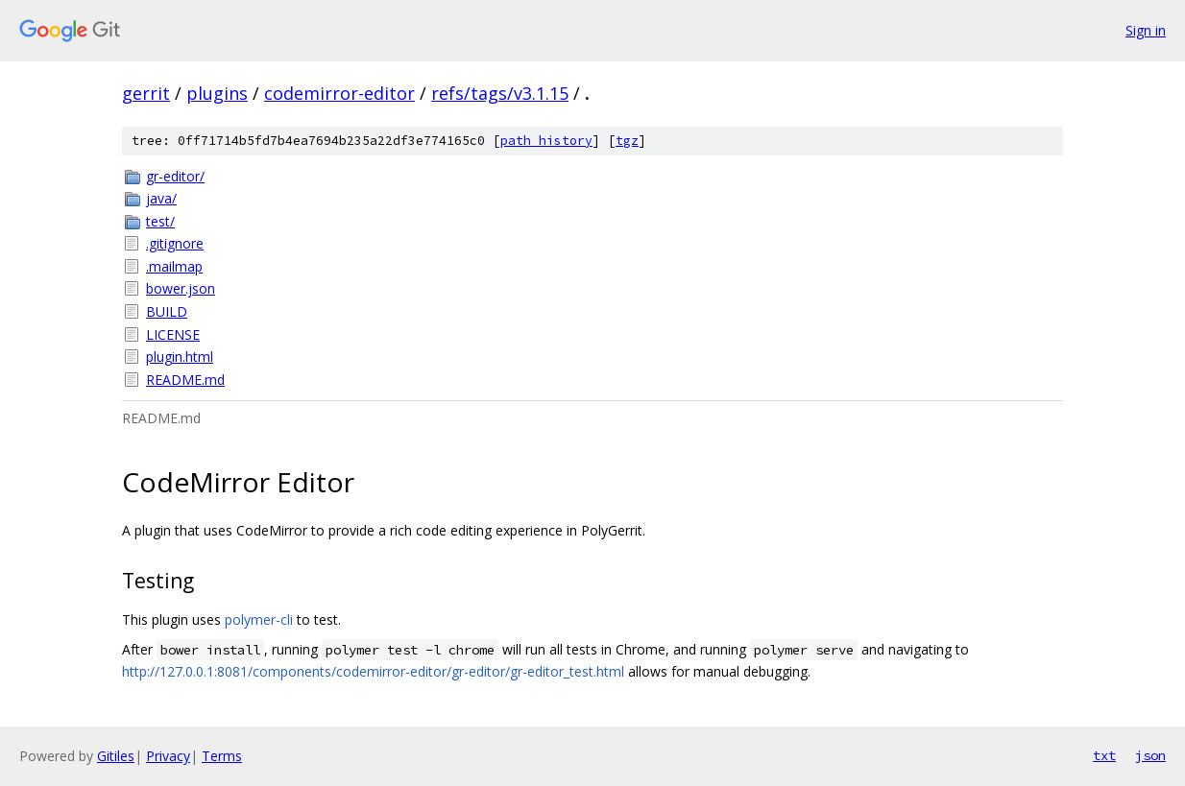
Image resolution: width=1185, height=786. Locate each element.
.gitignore (175, 243)
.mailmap (174, 266)
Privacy (168, 756)
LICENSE (173, 334)
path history (546, 140)
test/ (160, 221)
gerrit (146, 93)
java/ (161, 198)
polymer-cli (259, 619)
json (1150, 755)
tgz (627, 140)
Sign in (1145, 30)
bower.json (180, 288)
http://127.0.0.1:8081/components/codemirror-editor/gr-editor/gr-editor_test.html (373, 671)
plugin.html (179, 356)
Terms (222, 756)
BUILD (166, 311)
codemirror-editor (339, 93)
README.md (185, 379)
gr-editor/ (175, 176)
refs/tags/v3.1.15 (499, 93)
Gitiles (115, 756)
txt (1104, 755)
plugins (217, 93)
